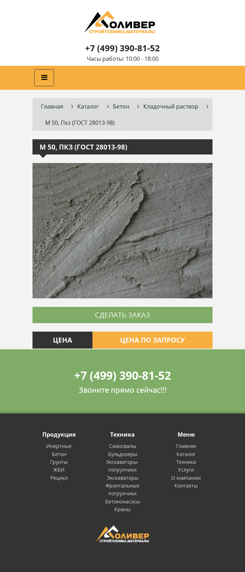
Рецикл (59, 477)
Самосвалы (122, 446)
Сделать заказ (122, 315)
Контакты (186, 485)
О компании (186, 477)
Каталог (186, 454)
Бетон (59, 454)
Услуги (186, 469)
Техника (186, 462)
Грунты (59, 462)
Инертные (59, 446)
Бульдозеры (122, 454)
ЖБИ (59, 469)
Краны (122, 509)
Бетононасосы (122, 501)
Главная (186, 446)
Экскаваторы (122, 477)
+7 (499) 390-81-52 (122, 48)
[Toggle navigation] (44, 77)
